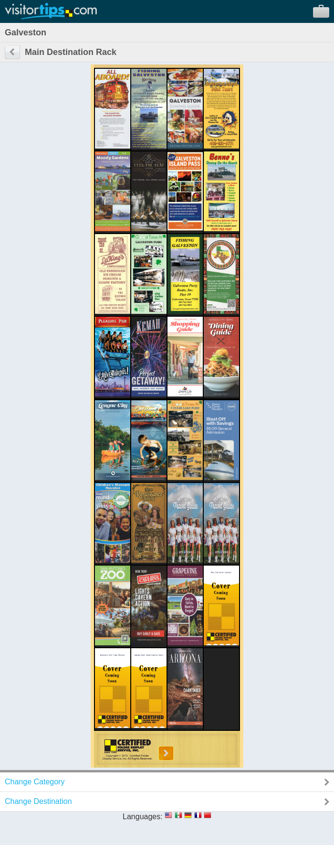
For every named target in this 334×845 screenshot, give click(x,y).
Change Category (34, 782)
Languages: (143, 817)
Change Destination (38, 801)
